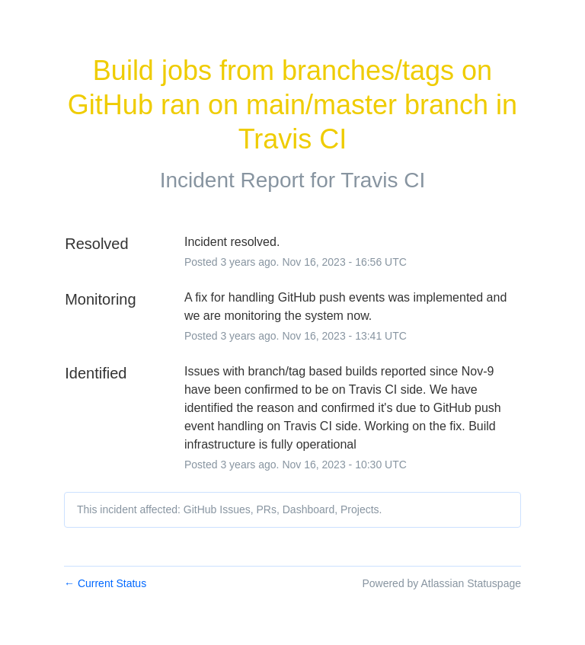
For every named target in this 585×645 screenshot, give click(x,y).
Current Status (105, 583)
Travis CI (382, 180)
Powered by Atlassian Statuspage (441, 583)
